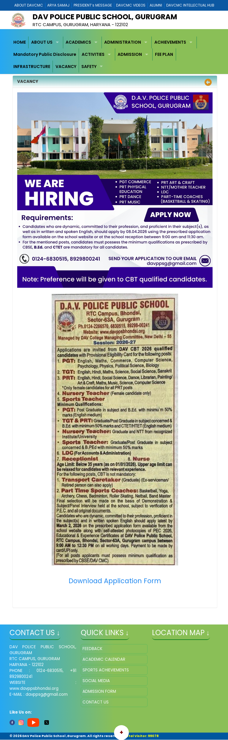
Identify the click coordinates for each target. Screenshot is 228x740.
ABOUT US (42, 42)
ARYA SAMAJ (58, 5)
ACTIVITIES (93, 54)
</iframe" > (185, 673)
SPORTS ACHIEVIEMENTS (106, 670)
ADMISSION (130, 54)
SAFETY (88, 66)
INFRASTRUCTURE (31, 66)
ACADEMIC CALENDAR (104, 659)
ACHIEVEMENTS (170, 42)
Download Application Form (115, 581)
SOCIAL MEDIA (96, 681)
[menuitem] (20, 43)
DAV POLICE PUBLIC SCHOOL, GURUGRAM (105, 17)
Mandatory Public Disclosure (44, 54)
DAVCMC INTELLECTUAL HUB (190, 5)
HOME (19, 42)
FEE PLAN (164, 54)
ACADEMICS (78, 42)
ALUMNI (156, 5)
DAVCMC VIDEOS (130, 5)
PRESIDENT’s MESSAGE (93, 5)
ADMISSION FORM (99, 691)
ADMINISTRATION (122, 42)
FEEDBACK (92, 649)
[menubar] (114, 55)
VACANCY (66, 66)
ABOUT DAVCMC (28, 5)
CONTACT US (96, 702)
